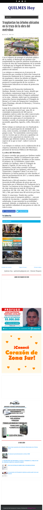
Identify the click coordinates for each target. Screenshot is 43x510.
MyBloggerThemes (32, 508)
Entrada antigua (37, 267)
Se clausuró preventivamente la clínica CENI (19, 454)
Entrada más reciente (7, 267)
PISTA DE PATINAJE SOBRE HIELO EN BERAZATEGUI (21, 465)
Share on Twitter (21, 211)
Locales (12, 34)
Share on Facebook (8, 211)
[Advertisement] (21, 293)
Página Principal (23, 267)
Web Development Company (14, 508)
